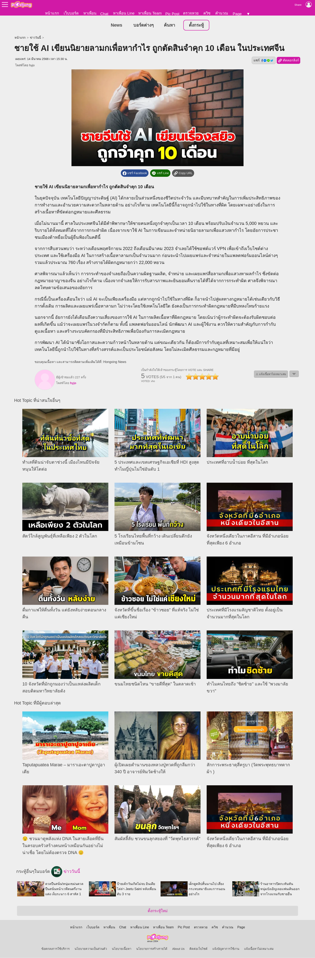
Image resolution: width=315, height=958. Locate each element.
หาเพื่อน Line (123, 13)
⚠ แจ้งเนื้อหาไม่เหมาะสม (271, 374)
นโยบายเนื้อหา (121, 949)
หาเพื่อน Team (150, 13)
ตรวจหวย (191, 13)
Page (237, 14)
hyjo (32, 65)
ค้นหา (169, 25)
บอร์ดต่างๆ (143, 25)
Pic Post (172, 14)
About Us (178, 949)
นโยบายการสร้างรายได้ (151, 949)
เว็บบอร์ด (71, 13)
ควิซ (207, 13)
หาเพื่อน (89, 13)
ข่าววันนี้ (35, 37)
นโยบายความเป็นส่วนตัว (91, 949)
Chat (104, 14)
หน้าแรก (52, 13)
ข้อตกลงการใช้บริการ (55, 949)
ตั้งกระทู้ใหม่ (158, 911)
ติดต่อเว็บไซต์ (198, 949)
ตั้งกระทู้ (196, 25)
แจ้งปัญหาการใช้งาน (225, 949)
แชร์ (264, 60)
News (116, 25)
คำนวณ (221, 13)
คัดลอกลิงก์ (288, 61)
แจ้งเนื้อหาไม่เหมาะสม (259, 949)
